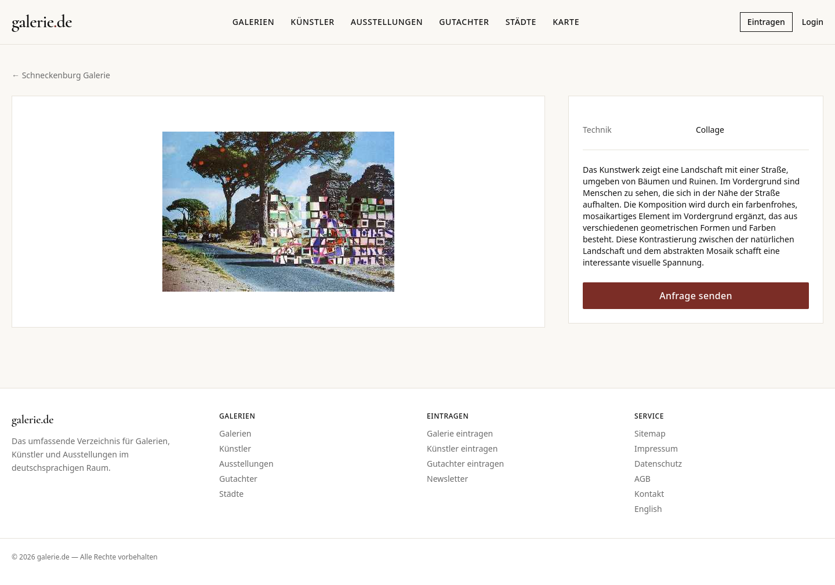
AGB (642, 478)
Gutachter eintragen (465, 463)
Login (812, 21)
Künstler (312, 21)
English (648, 508)
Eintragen (766, 21)
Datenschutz (658, 463)
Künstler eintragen (462, 448)
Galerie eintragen (460, 433)
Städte (521, 21)
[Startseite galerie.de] (42, 22)
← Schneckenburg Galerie (61, 75)
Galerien (254, 21)
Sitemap (650, 433)
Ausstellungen (387, 21)
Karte (566, 21)
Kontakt (649, 493)
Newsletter (447, 478)
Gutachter (464, 21)
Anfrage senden (695, 295)
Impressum (656, 448)
